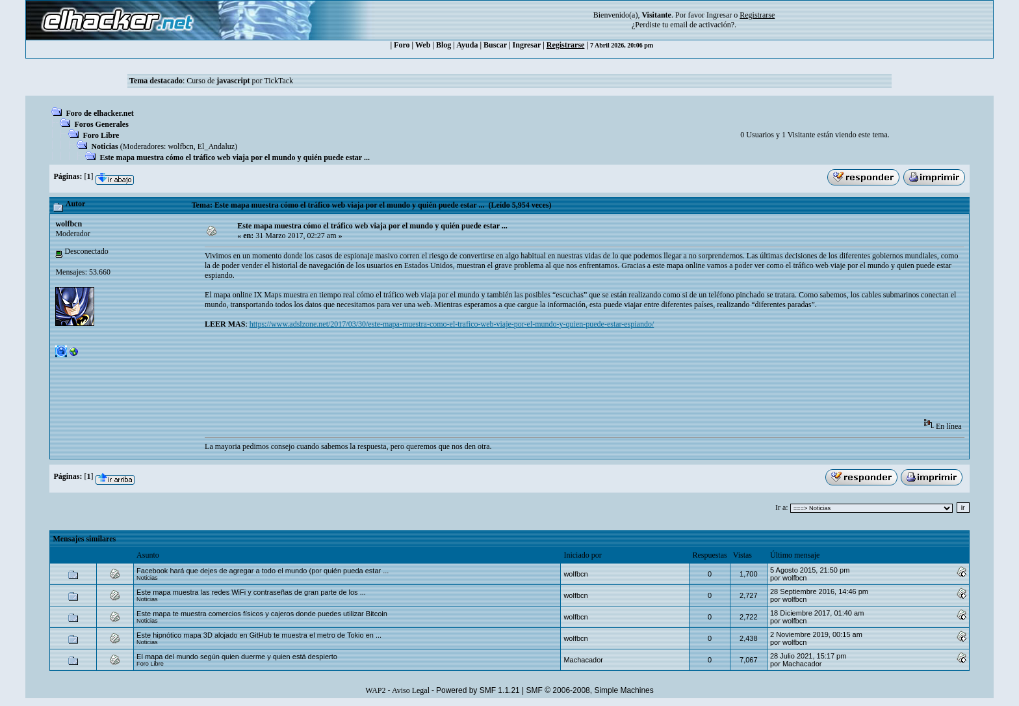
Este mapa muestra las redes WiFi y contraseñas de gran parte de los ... (251, 592)
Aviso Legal (411, 690)
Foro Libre (101, 135)
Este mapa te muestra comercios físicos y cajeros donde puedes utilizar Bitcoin (261, 614)
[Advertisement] (441, 378)
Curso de (218, 80)
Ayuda (467, 44)
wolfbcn (180, 146)
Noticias (104, 146)
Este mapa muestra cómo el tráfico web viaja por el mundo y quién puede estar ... (234, 157)
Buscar (495, 44)
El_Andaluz (216, 146)
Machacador (583, 660)
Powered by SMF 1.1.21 (478, 690)
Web (422, 44)
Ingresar (719, 15)
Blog (443, 44)
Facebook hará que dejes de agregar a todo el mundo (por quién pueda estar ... (262, 571)
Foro (401, 44)
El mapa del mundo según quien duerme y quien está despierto (236, 656)
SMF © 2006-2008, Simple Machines (590, 690)
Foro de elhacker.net (99, 113)
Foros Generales (101, 124)
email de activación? (702, 24)
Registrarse (566, 44)
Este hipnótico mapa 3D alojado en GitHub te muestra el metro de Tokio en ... (258, 635)
